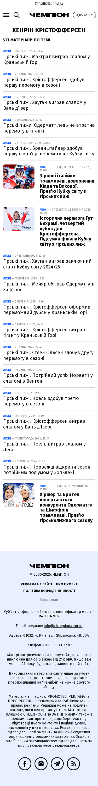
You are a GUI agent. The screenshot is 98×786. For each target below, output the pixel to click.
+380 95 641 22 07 (57, 645)
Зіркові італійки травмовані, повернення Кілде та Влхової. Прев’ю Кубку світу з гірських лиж (67, 186)
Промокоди (49, 600)
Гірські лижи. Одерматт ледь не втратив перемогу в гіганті (49, 128)
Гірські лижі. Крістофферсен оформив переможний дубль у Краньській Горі (46, 310)
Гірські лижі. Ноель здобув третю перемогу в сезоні (41, 401)
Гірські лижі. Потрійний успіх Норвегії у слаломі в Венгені (48, 378)
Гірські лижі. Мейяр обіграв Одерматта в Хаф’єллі (49, 287)
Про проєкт (67, 584)
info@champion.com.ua (63, 626)
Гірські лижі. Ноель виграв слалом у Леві (44, 447)
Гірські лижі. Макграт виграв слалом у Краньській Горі (46, 59)
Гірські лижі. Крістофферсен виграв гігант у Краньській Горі (44, 332)
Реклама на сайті (36, 584)
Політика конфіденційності (49, 591)
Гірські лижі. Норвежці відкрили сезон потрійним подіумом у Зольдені (46, 470)
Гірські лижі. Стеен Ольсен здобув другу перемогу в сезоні (48, 355)
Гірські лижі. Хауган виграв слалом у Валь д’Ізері (44, 105)
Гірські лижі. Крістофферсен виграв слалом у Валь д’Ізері (44, 424)
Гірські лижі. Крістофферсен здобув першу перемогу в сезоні (44, 82)
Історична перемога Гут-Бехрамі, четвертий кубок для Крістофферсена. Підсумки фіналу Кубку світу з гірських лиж (67, 231)
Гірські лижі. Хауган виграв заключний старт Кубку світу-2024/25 (47, 264)
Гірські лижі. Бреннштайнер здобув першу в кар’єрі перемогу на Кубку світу (48, 151)
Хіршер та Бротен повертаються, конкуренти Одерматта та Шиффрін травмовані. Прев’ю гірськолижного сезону (66, 507)
